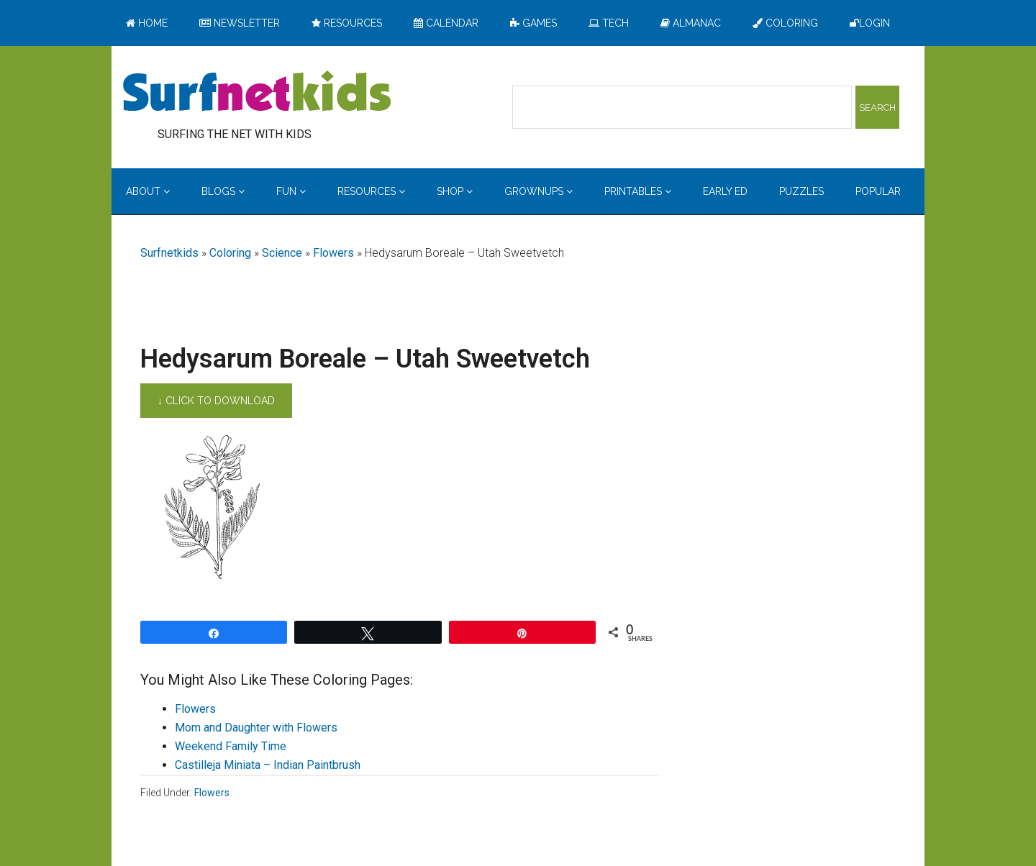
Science (282, 253)
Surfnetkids (169, 253)
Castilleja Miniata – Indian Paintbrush (267, 765)
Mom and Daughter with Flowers (256, 727)
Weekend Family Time (230, 746)
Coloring (230, 253)
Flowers (333, 253)
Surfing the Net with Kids (257, 92)
